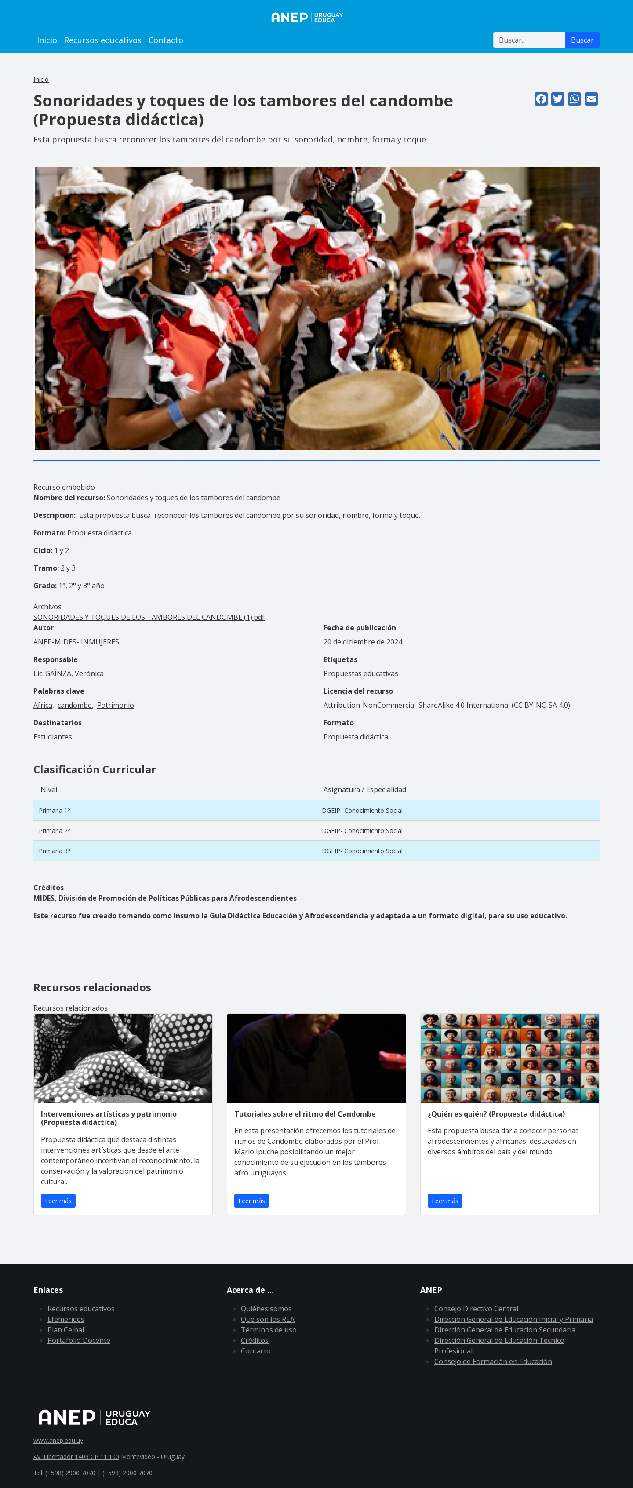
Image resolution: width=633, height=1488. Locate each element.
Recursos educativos (103, 40)
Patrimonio (115, 705)
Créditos (255, 1340)
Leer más (58, 1201)
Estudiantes (52, 737)
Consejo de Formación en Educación (493, 1361)
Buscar (582, 40)
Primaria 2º (54, 830)
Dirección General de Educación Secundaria (504, 1330)
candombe (75, 705)
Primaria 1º (54, 810)
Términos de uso (269, 1330)
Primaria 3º (54, 851)
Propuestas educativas (361, 673)
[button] (316, 307)
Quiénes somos (266, 1308)
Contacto (166, 40)
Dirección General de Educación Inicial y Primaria (513, 1319)
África (42, 705)
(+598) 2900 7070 (127, 1473)
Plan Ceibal (65, 1330)
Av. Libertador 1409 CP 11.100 (76, 1456)
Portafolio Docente (78, 1340)
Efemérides (65, 1319)
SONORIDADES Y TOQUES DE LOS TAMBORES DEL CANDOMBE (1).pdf (149, 617)
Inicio (47, 40)
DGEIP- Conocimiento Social (362, 810)
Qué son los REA (268, 1319)
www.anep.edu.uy (58, 1440)
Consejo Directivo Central (476, 1308)
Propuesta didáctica (356, 737)
